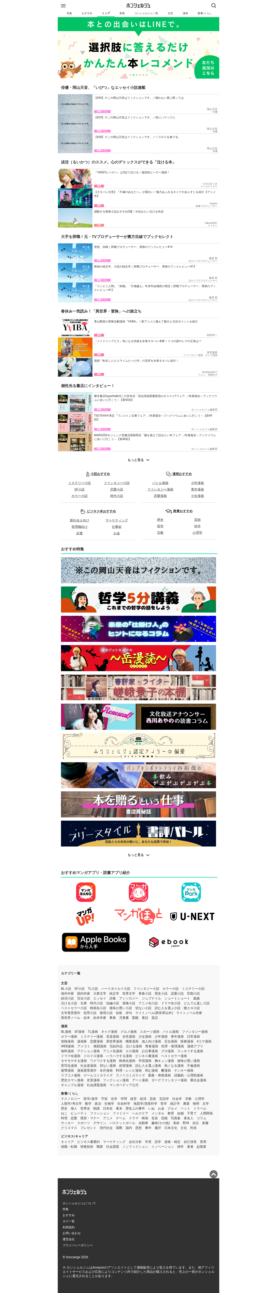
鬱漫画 (166, 1070)
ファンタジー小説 (117, 483)
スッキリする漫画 (190, 1051)
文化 (183, 1128)
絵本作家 (99, 1018)
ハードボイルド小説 (115, 989)
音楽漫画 (112, 1036)
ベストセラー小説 (74, 1008)
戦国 (96, 1108)
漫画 (185, 13)
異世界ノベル (70, 1018)
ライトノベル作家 (189, 1013)
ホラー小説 (79, 496)
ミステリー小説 (79, 483)
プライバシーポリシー (78, 1245)
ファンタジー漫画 (160, 489)
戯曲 (196, 998)
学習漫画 (144, 1061)
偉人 (74, 1108)
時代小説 (116, 496)
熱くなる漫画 (174, 1066)
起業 (79, 533)
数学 (88, 1104)
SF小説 (79, 489)
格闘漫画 (99, 1046)
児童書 (124, 1018)
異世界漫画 (114, 1041)
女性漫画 (128, 1036)
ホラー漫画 (69, 1036)
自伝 (195, 1123)
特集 (69, 13)
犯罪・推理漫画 (172, 1046)
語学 (158, 1142)
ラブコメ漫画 (70, 1075)
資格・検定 (172, 1142)
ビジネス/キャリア (74, 1136)
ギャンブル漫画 (72, 1085)
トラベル (199, 1108)
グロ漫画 (167, 1051)
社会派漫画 (88, 1066)
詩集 (112, 998)
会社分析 (135, 1142)
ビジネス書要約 (88, 1142)
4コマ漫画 (204, 1041)
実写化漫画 (69, 1066)
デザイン (99, 1123)
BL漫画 (66, 1032)
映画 (145, 1118)
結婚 (180, 1113)
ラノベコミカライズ (130, 1075)
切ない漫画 (108, 1066)
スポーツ (83, 1123)
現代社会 (106, 1128)
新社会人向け (79, 520)
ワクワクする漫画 (103, 1061)
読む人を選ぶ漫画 (148, 1066)
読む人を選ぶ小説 (167, 1008)
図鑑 (135, 1018)
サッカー (67, 1123)
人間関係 (206, 1113)
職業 (100, 1147)
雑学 (180, 1147)
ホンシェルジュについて (79, 1203)
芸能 (164, 1118)
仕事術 (117, 527)
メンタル (157, 1113)
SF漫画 (79, 1032)
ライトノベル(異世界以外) (154, 1013)
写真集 (175, 1118)
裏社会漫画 (198, 1080)
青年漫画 (197, 489)
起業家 (201, 1147)
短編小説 (112, 1003)
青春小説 (144, 993)
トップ (106, 13)
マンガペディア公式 (123, 1085)
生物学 (109, 1104)
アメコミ (83, 1046)
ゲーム (121, 1118)
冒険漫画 (67, 1041)
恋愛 (74, 1118)
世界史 (85, 1108)
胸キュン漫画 (164, 1061)
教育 (171, 1113)
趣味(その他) (160, 1123)
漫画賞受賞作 (87, 1070)
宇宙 (104, 1099)
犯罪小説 (90, 1013)
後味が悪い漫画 (188, 1061)
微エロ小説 (192, 1008)
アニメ (108, 1118)
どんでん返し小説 (197, 1003)
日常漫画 (193, 1036)
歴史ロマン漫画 (72, 1080)
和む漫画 (151, 1070)
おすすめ (87, 13)
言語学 (164, 1099)
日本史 (108, 1108)
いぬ (151, 1108)
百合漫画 (170, 1041)
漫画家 (82, 1041)
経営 (133, 1099)
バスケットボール (122, 1123)
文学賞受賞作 (70, 1013)
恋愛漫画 (160, 496)
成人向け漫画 (151, 1041)
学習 (148, 1142)
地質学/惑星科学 (145, 1104)
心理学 (197, 533)
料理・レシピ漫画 (129, 1070)
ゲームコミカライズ (98, 1075)
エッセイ (99, 998)
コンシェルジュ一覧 (146, 13)
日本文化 (170, 1128)
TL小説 (93, 989)
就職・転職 (69, 1147)
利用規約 (69, 1227)
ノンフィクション (135, 1147)
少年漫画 (197, 483)
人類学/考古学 (71, 1104)
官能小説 (193, 993)
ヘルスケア (140, 1113)
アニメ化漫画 (112, 1051)
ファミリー (121, 1113)
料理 (64, 1118)
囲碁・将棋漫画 (159, 1075)
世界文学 (128, 993)
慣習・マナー (90, 1118)
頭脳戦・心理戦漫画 (188, 1075)
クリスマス (69, 1128)
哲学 (160, 526)
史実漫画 (93, 1080)
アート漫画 (140, 1080)
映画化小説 (98, 1008)
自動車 (143, 1123)
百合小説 (83, 998)
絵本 (87, 1018)
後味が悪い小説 (120, 1008)
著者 (190, 1147)
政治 (98, 1104)
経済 (143, 1099)
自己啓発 (190, 1142)
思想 (138, 1128)
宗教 (160, 533)
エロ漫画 (132, 1051)
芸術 (197, 520)
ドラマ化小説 (170, 1003)
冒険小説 (128, 1003)
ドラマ (133, 1118)
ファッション (99, 1113)
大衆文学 (99, 993)
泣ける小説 (69, 1003)
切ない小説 (143, 1008)
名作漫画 (106, 1070)
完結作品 (116, 1046)
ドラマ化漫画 (70, 1056)
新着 (122, 13)
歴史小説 (161, 993)
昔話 (154, 1018)
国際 (119, 1128)
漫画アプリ (195, 1046)
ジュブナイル (151, 998)
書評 (158, 1128)
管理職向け (79, 527)
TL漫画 (93, 1032)
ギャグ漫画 (109, 1032)
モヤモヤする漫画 (74, 1061)
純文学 (114, 993)
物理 (196, 1104)
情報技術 (86, 1147)
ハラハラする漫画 (119, 1056)
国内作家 (83, 993)
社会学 (177, 1099)
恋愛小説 (116, 489)
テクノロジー (70, 1099)
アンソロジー (128, 998)
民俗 (193, 1128)
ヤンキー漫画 (183, 1070)
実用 (203, 1142)
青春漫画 (151, 1046)
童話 (145, 1018)
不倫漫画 (193, 1066)
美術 (176, 1123)
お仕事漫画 (150, 1051)
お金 (116, 533)
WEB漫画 (67, 1046)
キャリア (67, 1142)
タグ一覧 (69, 1221)
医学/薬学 (91, 1099)
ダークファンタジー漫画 (169, 1080)
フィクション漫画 (116, 1080)
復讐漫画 (67, 1070)
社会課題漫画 (96, 1085)
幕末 (119, 1108)
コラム (201, 1118)
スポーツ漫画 (149, 1032)
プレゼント (88, 1128)
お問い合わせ (72, 1233)
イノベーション (162, 1147)
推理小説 (106, 1013)
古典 (83, 1003)
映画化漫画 (127, 1061)
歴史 (160, 520)
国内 (129, 1128)
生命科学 (123, 1104)
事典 (112, 1018)
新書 (205, 1123)
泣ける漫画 (134, 1046)
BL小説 (66, 989)
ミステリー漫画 (91, 1036)
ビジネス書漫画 (146, 1056)
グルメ (172, 1108)
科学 (197, 526)
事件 (148, 1128)
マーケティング (116, 520)
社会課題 (112, 1147)
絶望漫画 (125, 1066)
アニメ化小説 (148, 1003)
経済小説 (67, 998)
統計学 (175, 1104)
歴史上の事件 (135, 1108)
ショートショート (177, 998)
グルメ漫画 (129, 1032)
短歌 (119, 1013)
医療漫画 (186, 1041)
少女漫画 (197, 496)
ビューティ (79, 1113)
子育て (192, 1113)
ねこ (64, 1113)
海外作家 (67, 993)
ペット (185, 1108)
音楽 (154, 1118)
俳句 (129, 1013)
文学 (206, 1104)
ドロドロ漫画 (93, 1056)
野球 (186, 1123)
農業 (186, 1104)
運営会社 (69, 1239)
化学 (114, 1099)
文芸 (170, 13)
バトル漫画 (160, 483)
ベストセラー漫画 (174, 1056)
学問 (124, 1099)
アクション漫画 (88, 1051)
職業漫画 (132, 1041)
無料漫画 (67, 1051)
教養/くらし (205, 13)
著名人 (188, 1118)
